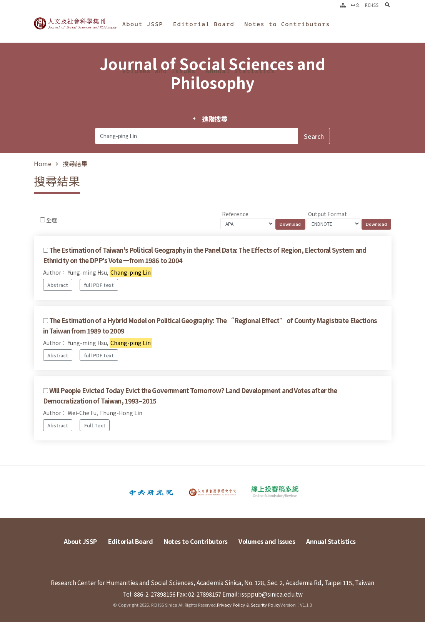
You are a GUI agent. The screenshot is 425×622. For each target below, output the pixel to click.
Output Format (327, 214)
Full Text (94, 425)
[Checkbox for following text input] (42, 219)
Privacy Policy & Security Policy (248, 605)
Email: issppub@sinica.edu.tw (262, 594)
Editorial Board (203, 24)
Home (43, 163)
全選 (51, 220)
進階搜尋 (215, 118)
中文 (355, 5)
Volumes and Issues (159, 71)
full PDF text (99, 284)
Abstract (57, 284)
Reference (235, 214)
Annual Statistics (240, 71)
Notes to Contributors (287, 24)
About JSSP (142, 24)
